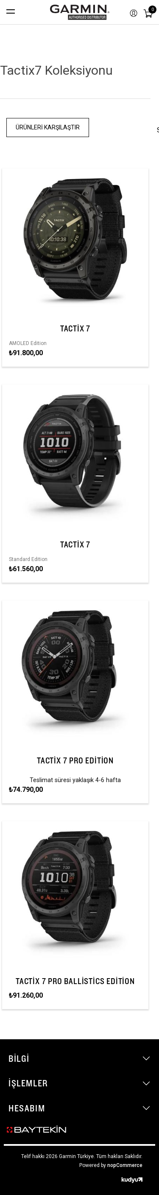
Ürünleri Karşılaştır (48, 127)
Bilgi (19, 1058)
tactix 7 (75, 328)
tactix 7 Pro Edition (75, 760)
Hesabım (26, 1108)
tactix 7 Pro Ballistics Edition (75, 981)
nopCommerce (124, 1165)
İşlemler (28, 1082)
